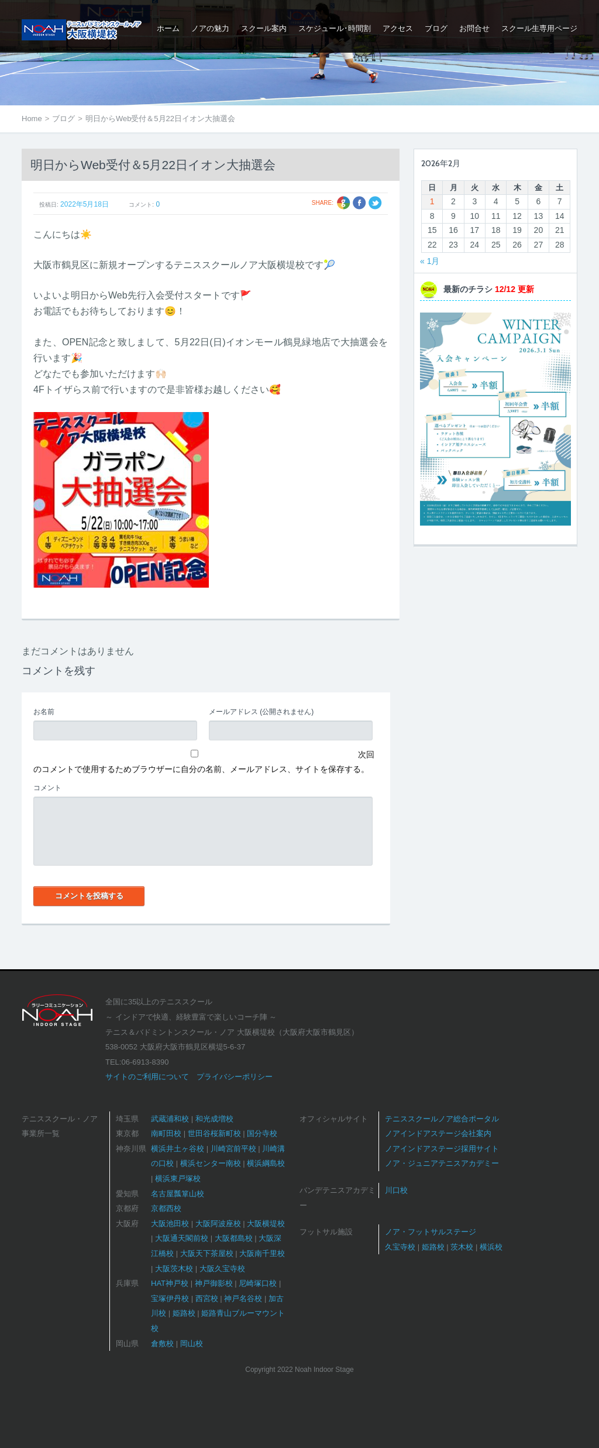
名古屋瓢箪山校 (177, 1193)
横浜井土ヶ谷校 (177, 1148)
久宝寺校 (400, 1247)
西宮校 (206, 1298)
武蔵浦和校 (170, 1118)
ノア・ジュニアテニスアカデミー (442, 1163)
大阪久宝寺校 (222, 1268)
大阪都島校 (234, 1238)
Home (32, 118)
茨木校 (461, 1247)
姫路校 (184, 1313)
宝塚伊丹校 (170, 1298)
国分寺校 (262, 1133)
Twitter (375, 203)
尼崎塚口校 (258, 1283)
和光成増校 (214, 1118)
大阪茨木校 (174, 1268)
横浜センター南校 (210, 1163)
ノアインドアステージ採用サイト (442, 1148)
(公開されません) (261, 712)
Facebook (359, 203)
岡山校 (191, 1343)
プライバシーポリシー (235, 1076)
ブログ (63, 118)
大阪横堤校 (266, 1223)
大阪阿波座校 (218, 1223)
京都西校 (166, 1208)
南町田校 (166, 1133)
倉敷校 (162, 1343)
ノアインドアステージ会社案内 (438, 1133)
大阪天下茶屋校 (206, 1253)
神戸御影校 (214, 1283)
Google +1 (343, 203)
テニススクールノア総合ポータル (442, 1118)
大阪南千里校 (262, 1253)
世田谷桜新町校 (214, 1133)
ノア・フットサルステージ (430, 1231)
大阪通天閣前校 (181, 1238)
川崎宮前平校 (233, 1148)
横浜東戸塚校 (178, 1178)
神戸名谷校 (243, 1298)
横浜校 (491, 1247)
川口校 (396, 1190)
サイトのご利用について (147, 1076)
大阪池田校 (170, 1223)
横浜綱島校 (266, 1163)
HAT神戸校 (169, 1283)
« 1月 (429, 261)
